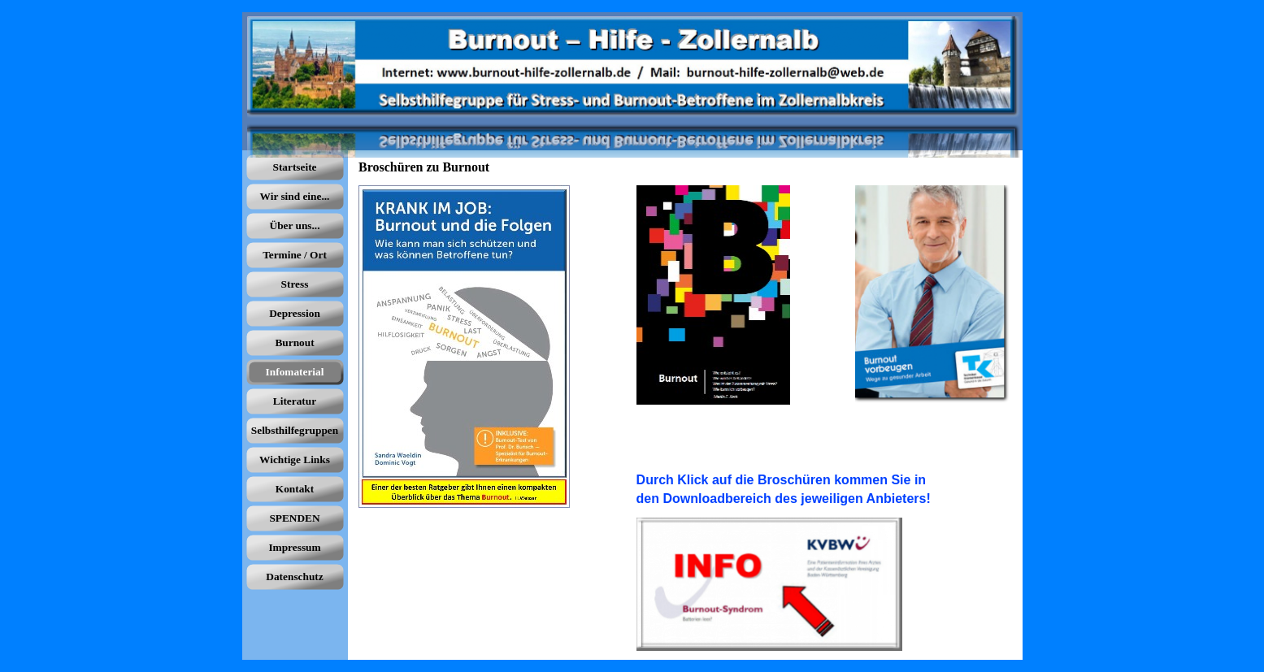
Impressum (294, 547)
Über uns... (295, 225)
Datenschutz (294, 576)
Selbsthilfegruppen (294, 430)
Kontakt (295, 489)
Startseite (294, 167)
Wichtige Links (294, 459)
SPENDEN (294, 518)
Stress (295, 284)
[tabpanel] (823, 489)
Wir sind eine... (295, 196)
